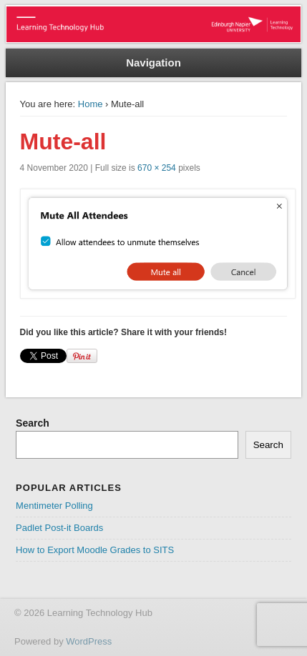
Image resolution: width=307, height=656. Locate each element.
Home (90, 104)
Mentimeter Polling (54, 505)
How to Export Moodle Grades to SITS (95, 550)
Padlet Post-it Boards (59, 527)
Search (32, 423)
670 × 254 (156, 168)
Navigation (153, 62)
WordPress (89, 641)
